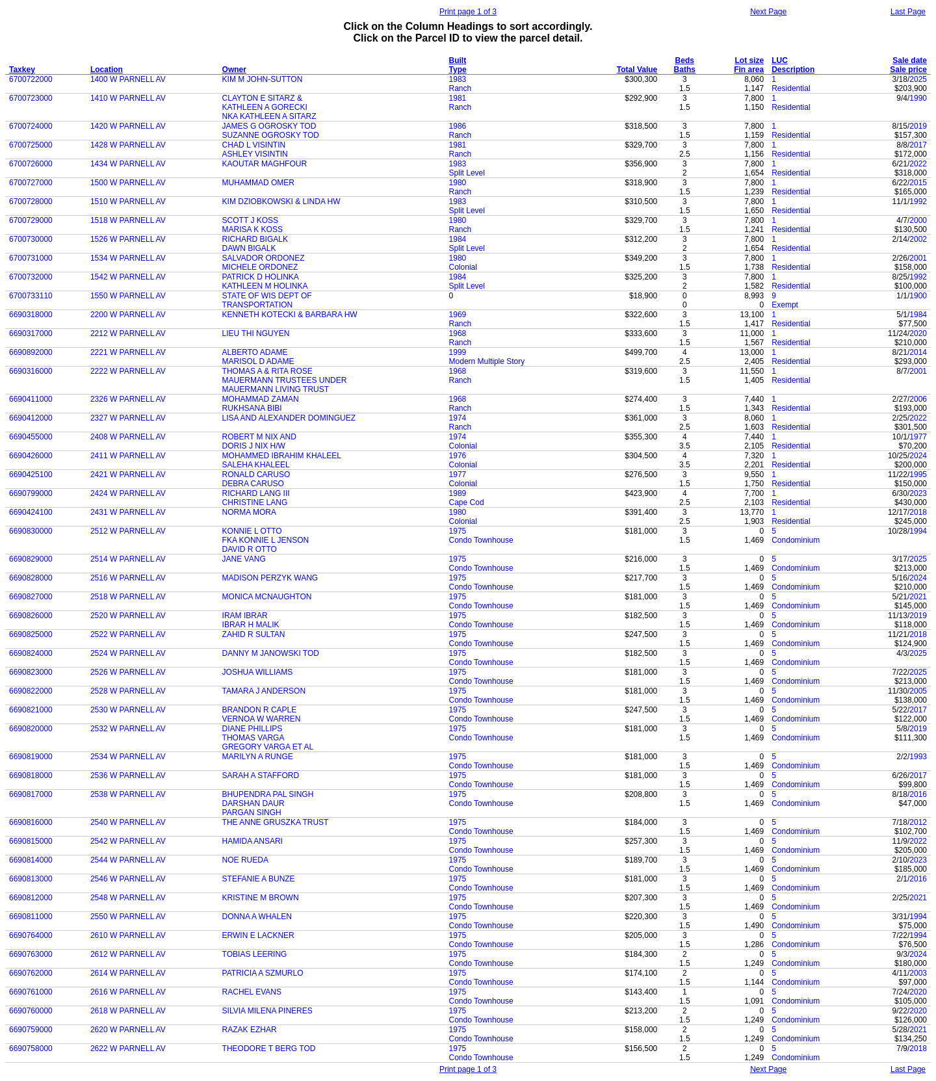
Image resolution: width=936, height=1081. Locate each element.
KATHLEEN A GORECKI (264, 107)
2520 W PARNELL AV (128, 615)
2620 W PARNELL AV (128, 1029)
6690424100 (31, 512)
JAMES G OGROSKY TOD (269, 126)
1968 (458, 333)
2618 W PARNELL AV (128, 1010)
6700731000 (31, 258)
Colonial (463, 267)
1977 (918, 436)
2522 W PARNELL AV (128, 634)
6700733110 (31, 295)
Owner (234, 69)
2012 (918, 822)
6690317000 (31, 333)
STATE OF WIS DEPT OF (267, 295)
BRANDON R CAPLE (259, 709)
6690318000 (31, 314)
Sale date (909, 60)
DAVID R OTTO (249, 549)
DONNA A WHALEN (257, 916)
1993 (918, 756)
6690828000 (31, 577)
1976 (458, 455)
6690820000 (31, 728)
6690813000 (31, 878)
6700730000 (31, 239)
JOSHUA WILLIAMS (257, 672)
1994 (918, 531)
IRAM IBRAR (245, 615)
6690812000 (31, 897)
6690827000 (31, 596)
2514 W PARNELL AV (128, 559)
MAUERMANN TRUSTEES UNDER (284, 380)
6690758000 (31, 1048)
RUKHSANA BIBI (252, 408)
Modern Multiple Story (487, 361)
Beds (684, 60)
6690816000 (31, 822)
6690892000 (31, 352)
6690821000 (31, 709)
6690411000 (31, 399)
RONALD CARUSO (256, 474)
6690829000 (31, 559)
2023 (918, 493)
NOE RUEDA (245, 860)
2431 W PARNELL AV (128, 512)
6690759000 (31, 1029)
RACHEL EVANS (251, 991)
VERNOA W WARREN (261, 718)
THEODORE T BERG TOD (269, 1048)
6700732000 (31, 276)
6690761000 (31, 991)
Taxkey (22, 69)
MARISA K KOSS (252, 229)
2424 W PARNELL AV (128, 493)
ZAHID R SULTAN (253, 634)
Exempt (785, 304)
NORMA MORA (249, 512)
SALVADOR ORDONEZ (263, 258)
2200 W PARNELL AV (128, 314)
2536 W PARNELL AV (128, 775)
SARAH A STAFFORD (260, 775)
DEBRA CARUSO (253, 483)
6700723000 (31, 98)
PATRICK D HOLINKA (260, 276)
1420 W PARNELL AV (128, 126)
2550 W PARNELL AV (128, 916)
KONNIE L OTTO (252, 531)
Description (793, 69)
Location (106, 69)
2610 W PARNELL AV (128, 935)
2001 (918, 258)
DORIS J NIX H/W (253, 445)
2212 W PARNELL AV (128, 333)
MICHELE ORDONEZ (260, 267)
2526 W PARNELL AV (128, 672)
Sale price (908, 69)
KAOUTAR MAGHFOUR (264, 163)
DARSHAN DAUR (253, 803)
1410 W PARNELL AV (128, 98)
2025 (918, 79)
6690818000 (31, 775)
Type (458, 69)
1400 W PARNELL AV (128, 79)
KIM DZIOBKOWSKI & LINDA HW (281, 201)
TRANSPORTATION (257, 304)
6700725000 (31, 145)
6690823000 (31, 672)
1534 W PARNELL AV (128, 258)
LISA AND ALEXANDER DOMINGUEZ (289, 418)
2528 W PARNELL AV (128, 691)
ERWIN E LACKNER (258, 935)
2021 (918, 596)
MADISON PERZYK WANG (270, 577)
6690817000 (31, 794)
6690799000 (31, 493)
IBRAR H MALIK (251, 624)
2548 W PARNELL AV (128, 897)
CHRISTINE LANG (255, 502)
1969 (458, 314)
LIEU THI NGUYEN (256, 333)
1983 (458, 79)
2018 (918, 512)
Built (458, 60)
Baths (685, 69)
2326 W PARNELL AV (128, 399)
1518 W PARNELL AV (128, 220)
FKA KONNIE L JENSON (265, 540)
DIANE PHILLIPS (252, 728)
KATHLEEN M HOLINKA (265, 286)
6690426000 (31, 455)
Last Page (908, 11)
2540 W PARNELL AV (128, 822)
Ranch (460, 88)
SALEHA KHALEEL (256, 464)
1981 (458, 98)
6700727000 (31, 182)
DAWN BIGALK (249, 248)
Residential (791, 88)
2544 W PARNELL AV (128, 860)
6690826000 (31, 615)
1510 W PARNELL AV (128, 201)
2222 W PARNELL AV (128, 371)
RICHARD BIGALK (255, 239)
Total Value (637, 69)
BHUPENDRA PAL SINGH (268, 794)
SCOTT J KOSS (250, 220)
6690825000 (31, 634)
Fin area (749, 69)
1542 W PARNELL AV (128, 276)
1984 (458, 239)
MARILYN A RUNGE (257, 756)
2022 (918, 163)
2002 (918, 239)
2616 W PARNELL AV (128, 991)
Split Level (467, 172)
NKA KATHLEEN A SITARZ (269, 116)
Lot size (749, 60)
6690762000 (31, 973)
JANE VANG (244, 559)
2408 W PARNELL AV (128, 436)
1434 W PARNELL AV (128, 163)
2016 (918, 794)
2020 (918, 333)
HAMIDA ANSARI (252, 841)
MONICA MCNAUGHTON (267, 596)
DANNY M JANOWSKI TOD (270, 653)
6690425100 (31, 474)
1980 (458, 182)
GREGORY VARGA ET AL (268, 746)
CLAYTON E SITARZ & (262, 98)
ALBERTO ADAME (255, 352)
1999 (458, 352)
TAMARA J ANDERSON (264, 691)
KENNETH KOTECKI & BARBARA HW (290, 314)
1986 (458, 126)
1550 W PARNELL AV (128, 295)
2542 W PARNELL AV (128, 841)
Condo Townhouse (481, 540)
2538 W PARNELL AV (128, 794)
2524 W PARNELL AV (128, 653)
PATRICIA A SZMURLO (263, 973)
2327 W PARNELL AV (128, 418)
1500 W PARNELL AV (128, 182)
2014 (918, 352)
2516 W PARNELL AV (128, 577)
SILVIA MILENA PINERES (267, 1010)
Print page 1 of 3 (468, 11)
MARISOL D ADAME (258, 361)
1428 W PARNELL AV (128, 145)
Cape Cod (466, 502)
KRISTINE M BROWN (260, 897)
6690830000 (31, 531)
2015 (918, 182)
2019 (918, 126)
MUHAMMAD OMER (258, 182)
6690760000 (31, 1010)
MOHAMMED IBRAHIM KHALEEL (281, 455)
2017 (918, 145)
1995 (918, 474)
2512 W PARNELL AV (128, 531)
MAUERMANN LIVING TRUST (275, 389)
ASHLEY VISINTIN (255, 154)
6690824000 (31, 653)
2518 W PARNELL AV (128, 596)
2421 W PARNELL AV (128, 474)
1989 (458, 493)
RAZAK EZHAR (249, 1029)
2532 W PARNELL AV (128, 728)
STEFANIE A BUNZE (258, 878)
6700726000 (31, 163)
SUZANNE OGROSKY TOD (270, 135)
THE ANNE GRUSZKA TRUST (275, 822)
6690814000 (31, 860)
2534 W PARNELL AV (128, 756)
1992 (918, 201)
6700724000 (31, 126)
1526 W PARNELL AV (128, 239)
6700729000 (31, 220)
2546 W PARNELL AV (128, 878)
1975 (458, 531)
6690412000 (31, 418)
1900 (918, 295)
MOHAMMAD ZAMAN (260, 399)
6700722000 (31, 79)
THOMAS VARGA (253, 737)
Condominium (796, 540)
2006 (918, 399)
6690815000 (31, 841)
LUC (780, 60)
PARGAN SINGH (251, 812)
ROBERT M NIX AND (259, 436)
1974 (458, 418)
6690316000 (31, 371)
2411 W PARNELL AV (128, 455)
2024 (918, 455)
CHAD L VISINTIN (254, 145)
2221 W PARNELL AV (128, 352)
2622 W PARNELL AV (128, 1048)
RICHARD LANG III (256, 493)
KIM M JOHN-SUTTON (262, 79)
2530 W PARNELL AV (128, 709)
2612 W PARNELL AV (128, 954)
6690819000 (31, 756)
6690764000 (31, 935)
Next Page (768, 11)
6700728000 (31, 201)
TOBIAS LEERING (254, 954)
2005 (918, 691)
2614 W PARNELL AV (128, 973)
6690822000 (31, 691)
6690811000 (31, 916)
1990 (918, 98)
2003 (918, 973)
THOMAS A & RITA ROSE (267, 371)
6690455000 (31, 436)
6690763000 (31, 954)
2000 (918, 220)
